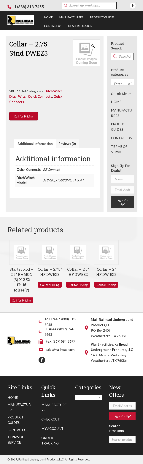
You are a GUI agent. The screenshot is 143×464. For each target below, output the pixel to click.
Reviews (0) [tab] (67, 144)
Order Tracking (50, 440)
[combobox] (122, 82)
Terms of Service (119, 149)
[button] (93, 46)
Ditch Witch (54, 91)
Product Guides (119, 126)
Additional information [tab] (35, 144)
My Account (52, 428)
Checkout (50, 419)
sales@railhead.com (60, 349)
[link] (48, 17)
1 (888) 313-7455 (29, 6)
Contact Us (121, 138)
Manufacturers (121, 113)
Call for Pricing (21, 300)
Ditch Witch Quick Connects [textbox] (123, 83)
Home (116, 102)
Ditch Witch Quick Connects (30, 96)
